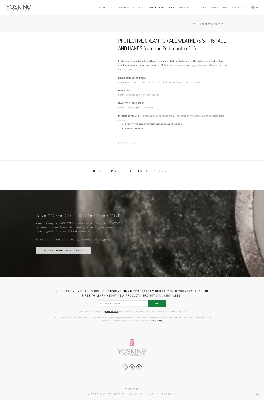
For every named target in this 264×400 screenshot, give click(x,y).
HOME (102, 7)
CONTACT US (238, 7)
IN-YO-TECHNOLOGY (122, 7)
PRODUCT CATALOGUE (161, 7)
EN (257, 7)
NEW (141, 7)
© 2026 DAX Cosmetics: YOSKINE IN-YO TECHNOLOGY (132, 394)
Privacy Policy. (111, 311)
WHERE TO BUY (219, 7)
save (157, 303)
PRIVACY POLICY (132, 389)
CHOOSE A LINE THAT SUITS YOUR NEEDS (63, 250)
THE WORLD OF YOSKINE (192, 7)
